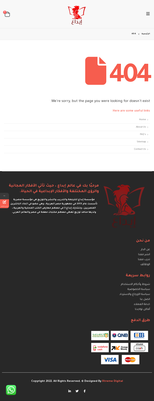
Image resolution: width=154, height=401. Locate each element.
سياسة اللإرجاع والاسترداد (134, 294)
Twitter (77, 391)
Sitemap (141, 142)
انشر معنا (144, 254)
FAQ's (143, 134)
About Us (141, 127)
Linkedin (70, 391)
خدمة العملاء (142, 304)
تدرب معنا (144, 259)
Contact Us (140, 149)
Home (142, 120)
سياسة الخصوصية (139, 289)
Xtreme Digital (112, 381)
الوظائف (145, 264)
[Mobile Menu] (147, 14)
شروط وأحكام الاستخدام (135, 284)
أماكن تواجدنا (142, 309)
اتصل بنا (145, 299)
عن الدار (145, 249)
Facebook (84, 391)
